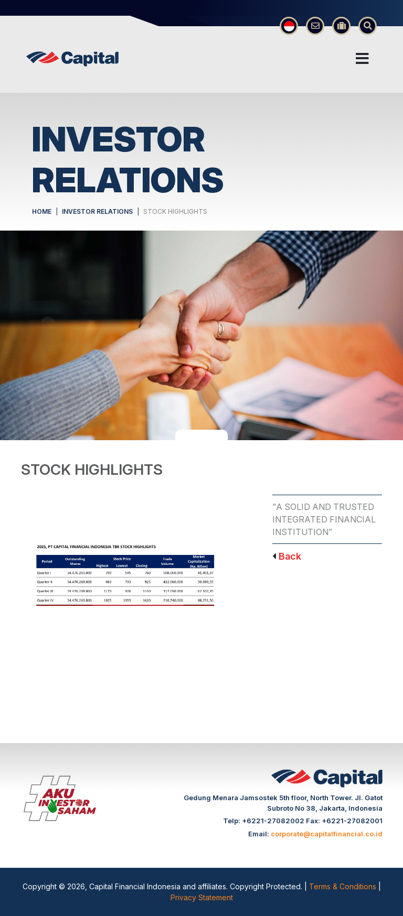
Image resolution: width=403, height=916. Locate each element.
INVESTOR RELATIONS (97, 211)
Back (290, 556)
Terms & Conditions (343, 886)
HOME (41, 211)
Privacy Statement (202, 897)
